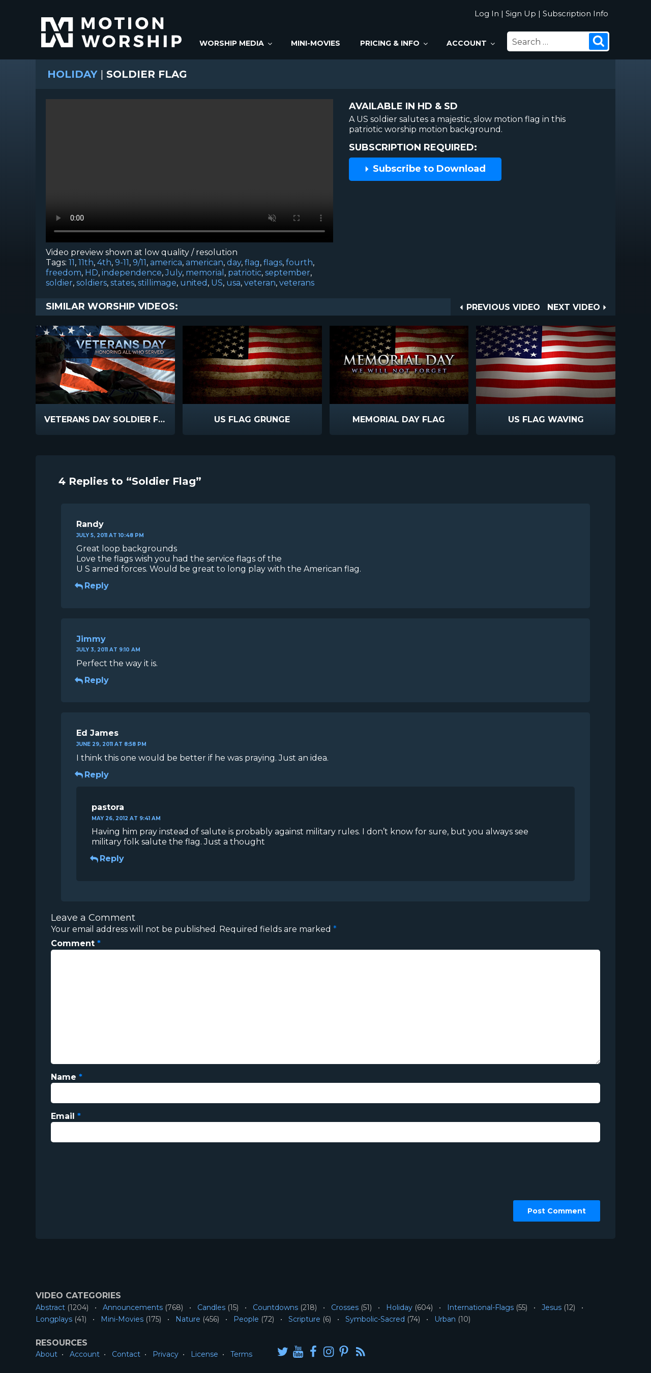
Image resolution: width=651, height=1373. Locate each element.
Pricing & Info (394, 43)
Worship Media (236, 43)
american (204, 262)
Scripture (304, 1319)
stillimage (157, 283)
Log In (487, 13)
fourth (299, 262)
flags (272, 262)
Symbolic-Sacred (375, 1319)
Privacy (166, 1354)
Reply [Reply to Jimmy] (92, 680)
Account (471, 43)
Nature (187, 1319)
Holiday (72, 74)
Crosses (345, 1307)
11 (72, 262)
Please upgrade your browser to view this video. (189, 173)
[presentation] (92, 1187)
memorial (205, 272)
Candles (211, 1307)
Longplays (54, 1319)
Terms (241, 1354)
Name (66, 1077)
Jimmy (91, 639)
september (287, 272)
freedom (63, 272)
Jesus (551, 1307)
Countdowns (275, 1307)
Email (66, 1116)
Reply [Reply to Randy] (92, 585)
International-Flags (480, 1307)
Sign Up (521, 13)
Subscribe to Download (424, 168)
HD (91, 272)
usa (233, 283)
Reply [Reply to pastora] (108, 858)
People (246, 1319)
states (122, 283)
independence (132, 272)
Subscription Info (575, 13)
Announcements (133, 1307)
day (234, 262)
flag (252, 262)
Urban (445, 1319)
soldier (59, 283)
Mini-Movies (315, 43)
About (46, 1354)
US (217, 283)
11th (86, 262)
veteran (260, 283)
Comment (76, 943)
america (166, 262)
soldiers (91, 283)
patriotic (244, 272)
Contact (126, 1354)
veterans (296, 283)
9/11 (139, 262)
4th (104, 262)
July (173, 272)
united (194, 283)
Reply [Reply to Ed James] (92, 774)
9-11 (122, 262)
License (204, 1354)
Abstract (50, 1307)
